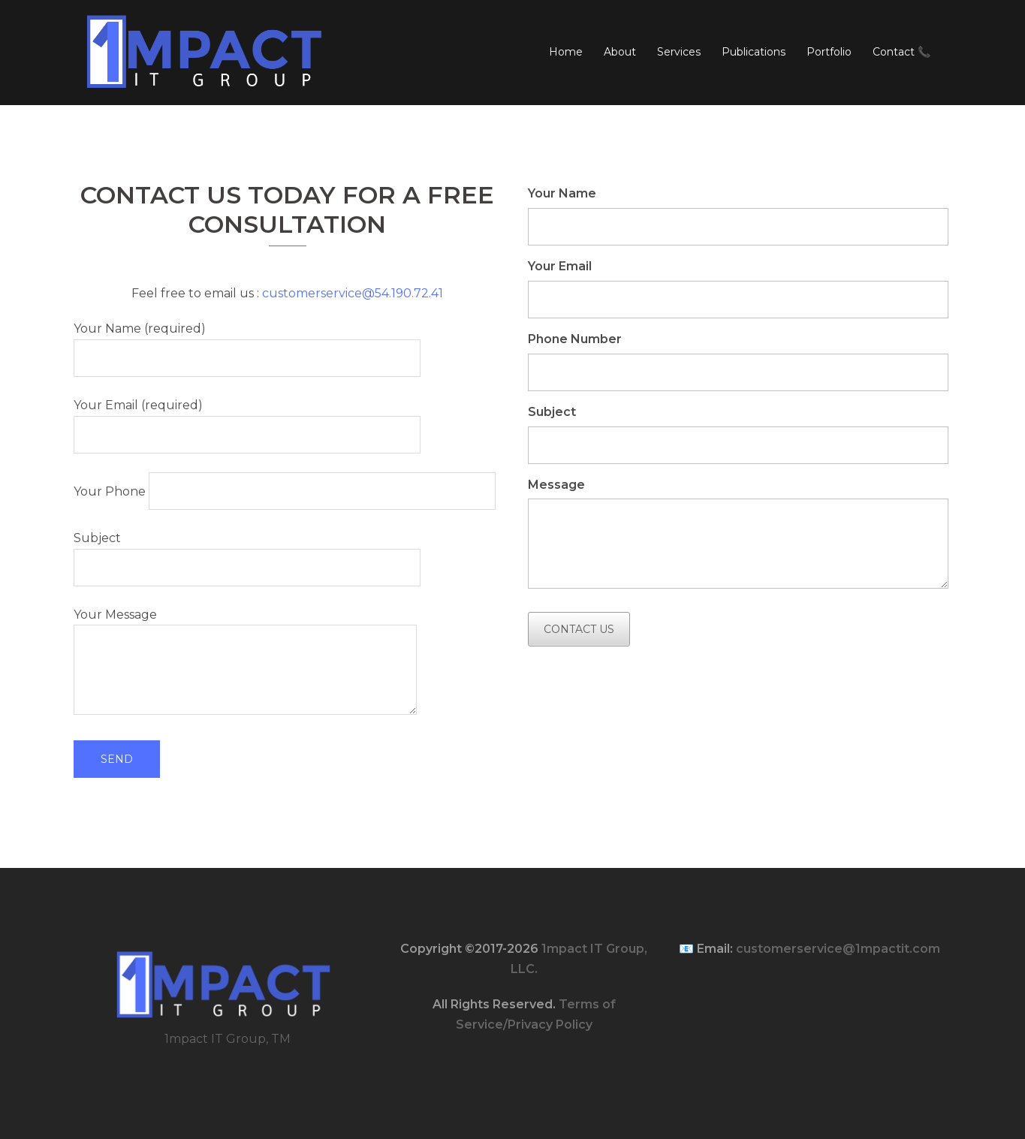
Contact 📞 (901, 52)
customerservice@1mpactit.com (838, 949)
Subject (247, 552)
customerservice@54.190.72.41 (352, 293)
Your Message (245, 663)
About (620, 52)
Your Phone (285, 491)
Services (679, 52)
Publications (753, 52)
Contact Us (579, 629)
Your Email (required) (247, 419)
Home (566, 52)
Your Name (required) (247, 343)
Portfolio (829, 52)
